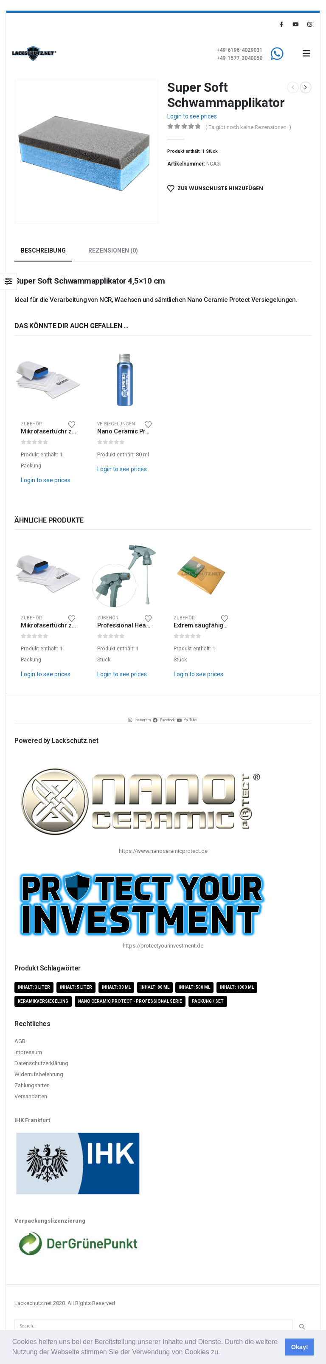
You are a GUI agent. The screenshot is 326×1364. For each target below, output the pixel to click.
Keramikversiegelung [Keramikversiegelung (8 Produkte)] (43, 1001)
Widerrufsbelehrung (38, 1074)
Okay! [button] (299, 1347)
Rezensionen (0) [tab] (113, 250)
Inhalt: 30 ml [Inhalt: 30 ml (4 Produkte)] (116, 987)
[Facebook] (281, 24)
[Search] (302, 1326)
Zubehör (31, 424)
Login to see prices (192, 116)
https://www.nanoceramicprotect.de (163, 851)
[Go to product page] (48, 380)
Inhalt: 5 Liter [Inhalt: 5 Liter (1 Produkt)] (76, 987)
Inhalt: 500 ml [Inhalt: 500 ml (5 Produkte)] (194, 987)
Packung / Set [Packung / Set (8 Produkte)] (208, 1001)
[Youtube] (295, 24)
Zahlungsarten (32, 1085)
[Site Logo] (34, 53)
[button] (223, 1353)
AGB (19, 1041)
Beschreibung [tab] (43, 250)
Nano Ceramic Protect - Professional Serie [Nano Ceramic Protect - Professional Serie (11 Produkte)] (130, 1001)
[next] (306, 87)
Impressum (28, 1052)
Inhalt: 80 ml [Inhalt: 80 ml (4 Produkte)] (155, 987)
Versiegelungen (116, 424)
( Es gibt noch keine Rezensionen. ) (248, 127)
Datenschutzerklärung (41, 1063)
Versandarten (30, 1096)
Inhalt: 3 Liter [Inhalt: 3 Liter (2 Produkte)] (34, 987)
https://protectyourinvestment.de (163, 946)
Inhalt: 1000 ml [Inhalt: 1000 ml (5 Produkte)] (237, 987)
